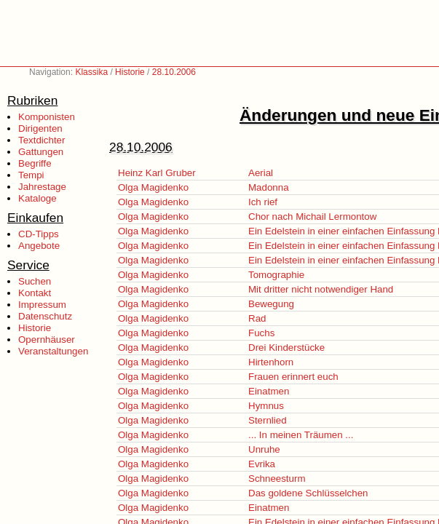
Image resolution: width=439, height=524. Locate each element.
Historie (130, 72)
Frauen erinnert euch (293, 376)
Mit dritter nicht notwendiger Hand (320, 289)
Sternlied (267, 420)
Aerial (260, 172)
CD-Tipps (38, 234)
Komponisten (46, 116)
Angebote (39, 245)
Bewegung (271, 303)
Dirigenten (40, 128)
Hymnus (266, 405)
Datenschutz (45, 316)
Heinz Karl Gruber (157, 172)
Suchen (34, 281)
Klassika (91, 72)
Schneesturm (277, 478)
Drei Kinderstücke (286, 347)
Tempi (31, 175)
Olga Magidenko (153, 187)
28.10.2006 (174, 72)
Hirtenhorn (270, 362)
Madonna (268, 187)
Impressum (42, 304)
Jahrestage (42, 186)
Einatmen (268, 391)
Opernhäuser (46, 339)
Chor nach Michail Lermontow (312, 216)
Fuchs (261, 333)
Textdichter (41, 140)
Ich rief (262, 201)
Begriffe (35, 163)
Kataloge (37, 198)
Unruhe (264, 449)
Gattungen (40, 151)
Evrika (261, 463)
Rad (257, 318)
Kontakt (34, 292)
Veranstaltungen (53, 351)
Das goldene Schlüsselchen (308, 493)
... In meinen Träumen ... (300, 434)
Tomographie (276, 274)
